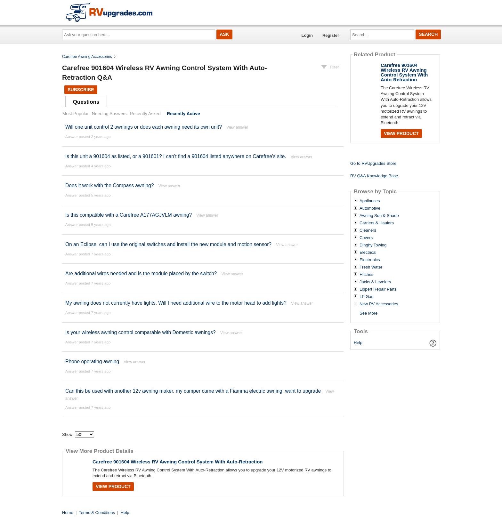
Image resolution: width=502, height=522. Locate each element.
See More (368, 313)
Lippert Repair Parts (378, 289)
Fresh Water (371, 267)
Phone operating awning (92, 361)
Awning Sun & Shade (379, 215)
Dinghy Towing (373, 245)
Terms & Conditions (97, 512)
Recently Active (183, 113)
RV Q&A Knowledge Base (374, 175)
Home (67, 512)
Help (358, 342)
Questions (86, 102)
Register (330, 35)
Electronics (370, 260)
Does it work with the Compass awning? (109, 185)
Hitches (366, 274)
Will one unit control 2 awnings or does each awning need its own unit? (143, 127)
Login (307, 35)
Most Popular (75, 113)
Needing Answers (109, 113)
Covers (366, 238)
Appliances (370, 201)
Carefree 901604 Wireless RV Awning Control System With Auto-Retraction (178, 461)
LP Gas (366, 296)
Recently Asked (145, 113)
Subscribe (81, 89)
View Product (113, 486)
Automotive (370, 208)
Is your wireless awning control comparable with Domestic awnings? (140, 332)
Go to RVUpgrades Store (373, 163)
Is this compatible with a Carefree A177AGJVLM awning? (128, 215)
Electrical (368, 252)
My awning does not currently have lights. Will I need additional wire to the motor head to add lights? (176, 303)
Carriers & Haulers (377, 223)
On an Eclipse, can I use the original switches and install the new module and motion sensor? (168, 244)
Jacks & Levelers (375, 282)
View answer (237, 127)
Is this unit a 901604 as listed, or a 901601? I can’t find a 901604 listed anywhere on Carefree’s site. (175, 156)
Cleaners (368, 230)
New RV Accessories (379, 304)
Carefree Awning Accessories (87, 56)
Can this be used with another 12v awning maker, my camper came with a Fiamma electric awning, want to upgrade (193, 391)
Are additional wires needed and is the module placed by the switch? (141, 273)
